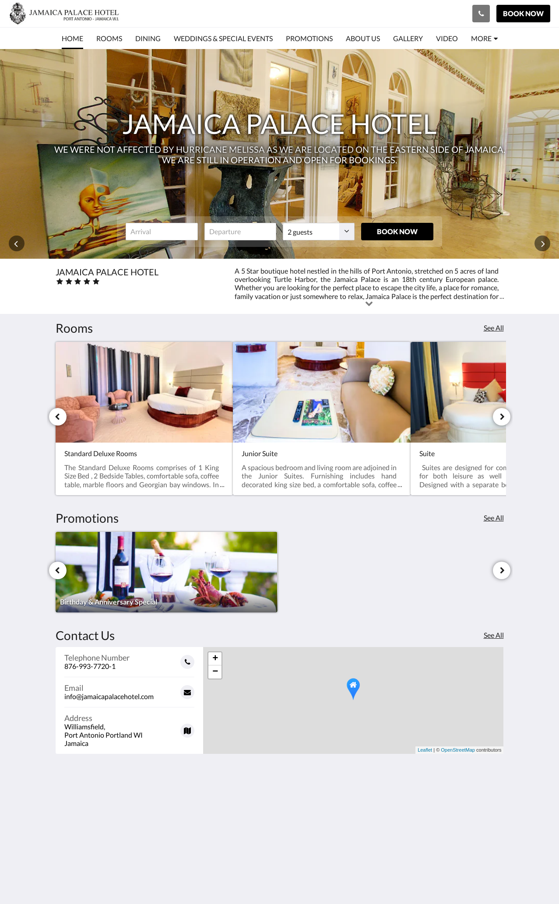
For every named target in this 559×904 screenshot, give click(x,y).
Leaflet (425, 750)
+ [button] (215, 658)
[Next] (501, 417)
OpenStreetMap (458, 750)
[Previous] (58, 417)
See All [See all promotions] (494, 518)
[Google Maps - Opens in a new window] (129, 727)
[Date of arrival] (161, 231)
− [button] (215, 672)
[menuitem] (72, 38)
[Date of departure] (240, 231)
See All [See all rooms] (494, 328)
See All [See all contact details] (494, 635)
